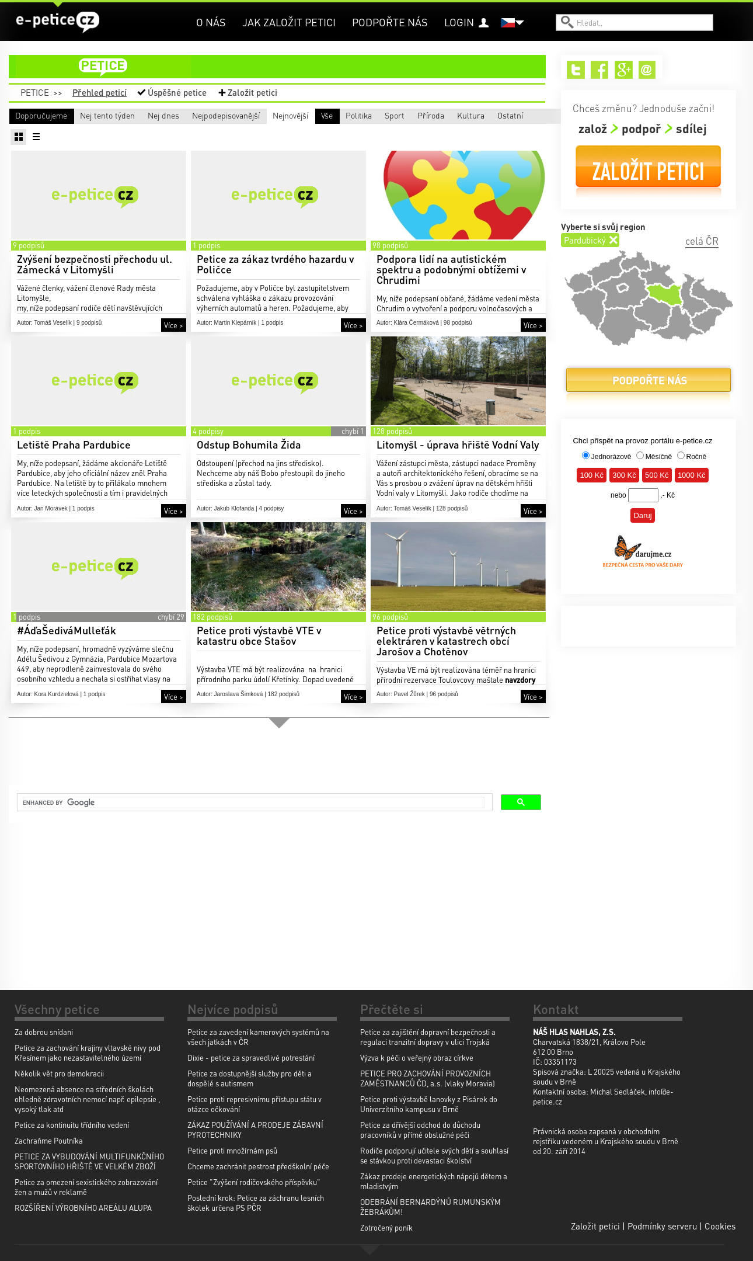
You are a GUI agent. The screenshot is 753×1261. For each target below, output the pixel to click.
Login (459, 22)
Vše (21, 132)
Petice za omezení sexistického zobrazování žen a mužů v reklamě (86, 1187)
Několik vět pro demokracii (59, 1073)
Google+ (624, 70)
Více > (173, 342)
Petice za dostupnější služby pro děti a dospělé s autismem (249, 1078)
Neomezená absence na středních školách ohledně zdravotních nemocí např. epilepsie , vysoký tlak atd (87, 1099)
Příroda (301, 132)
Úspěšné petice (177, 92)
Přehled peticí (99, 92)
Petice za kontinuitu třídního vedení (72, 1125)
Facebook (600, 70)
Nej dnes (237, 115)
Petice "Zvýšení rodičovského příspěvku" (253, 1182)
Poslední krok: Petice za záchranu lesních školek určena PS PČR (255, 1203)
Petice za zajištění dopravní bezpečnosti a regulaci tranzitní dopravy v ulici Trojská (428, 1037)
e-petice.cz (59, 22)
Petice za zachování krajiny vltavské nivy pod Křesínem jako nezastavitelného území (88, 1052)
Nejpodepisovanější (365, 115)
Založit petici (252, 92)
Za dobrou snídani (44, 1032)
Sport (210, 132)
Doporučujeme (41, 115)
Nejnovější (458, 115)
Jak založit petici (289, 22)
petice (284, 66)
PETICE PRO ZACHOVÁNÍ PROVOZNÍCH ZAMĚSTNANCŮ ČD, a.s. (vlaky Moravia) (427, 1078)
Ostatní (476, 132)
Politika (126, 132)
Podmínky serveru (662, 1226)
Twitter (576, 70)
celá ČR (702, 240)
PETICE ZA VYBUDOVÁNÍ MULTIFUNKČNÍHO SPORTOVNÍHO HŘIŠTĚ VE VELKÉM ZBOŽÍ (89, 1161)
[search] (253, 804)
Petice (34, 92)
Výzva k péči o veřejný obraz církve (416, 1057)
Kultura (389, 132)
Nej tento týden (140, 115)
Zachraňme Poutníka (49, 1140)
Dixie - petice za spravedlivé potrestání (251, 1057)
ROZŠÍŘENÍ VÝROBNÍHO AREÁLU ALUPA (83, 1208)
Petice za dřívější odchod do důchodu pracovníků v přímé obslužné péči (420, 1130)
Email (648, 70)
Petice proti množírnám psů (232, 1150)
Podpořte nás (390, 22)
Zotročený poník (386, 1227)
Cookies (720, 1226)
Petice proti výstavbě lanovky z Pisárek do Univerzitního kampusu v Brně (428, 1104)
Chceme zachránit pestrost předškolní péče (258, 1166)
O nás (211, 22)
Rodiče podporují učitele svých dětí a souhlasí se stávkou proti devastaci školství (434, 1155)
